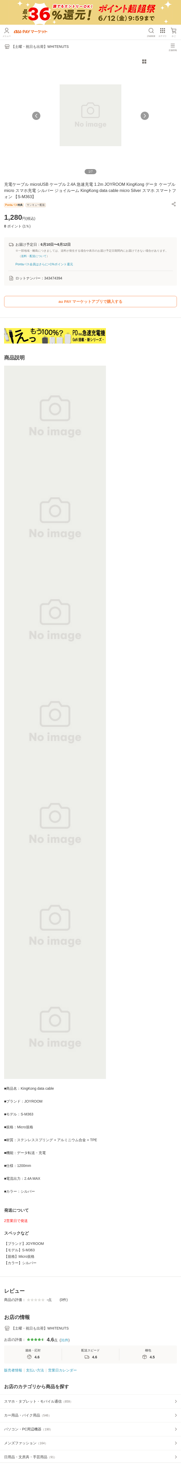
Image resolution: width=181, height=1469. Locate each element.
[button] (174, 204)
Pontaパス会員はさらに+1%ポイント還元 (44, 264)
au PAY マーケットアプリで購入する (91, 301)
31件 (64, 1340)
